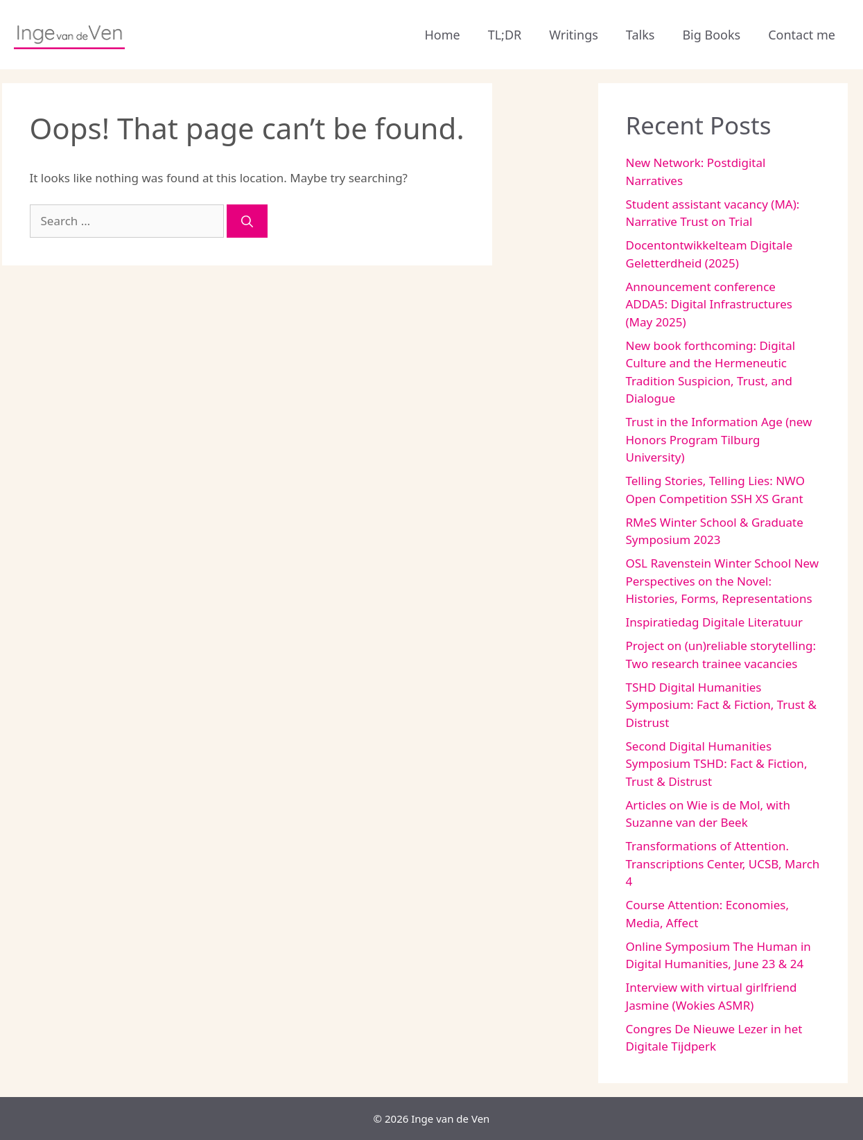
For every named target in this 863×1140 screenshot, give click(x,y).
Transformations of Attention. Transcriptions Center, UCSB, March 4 (723, 863)
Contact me (801, 34)
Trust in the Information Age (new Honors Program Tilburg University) (719, 439)
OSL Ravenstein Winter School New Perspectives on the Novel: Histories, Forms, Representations (722, 580)
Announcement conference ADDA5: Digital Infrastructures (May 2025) (709, 304)
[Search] (247, 221)
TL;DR (505, 34)
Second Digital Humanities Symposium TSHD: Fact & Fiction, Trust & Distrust (717, 763)
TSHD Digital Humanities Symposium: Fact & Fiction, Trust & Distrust (721, 704)
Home (442, 34)
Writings (573, 34)
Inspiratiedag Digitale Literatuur (714, 622)
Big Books (711, 34)
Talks (640, 34)
